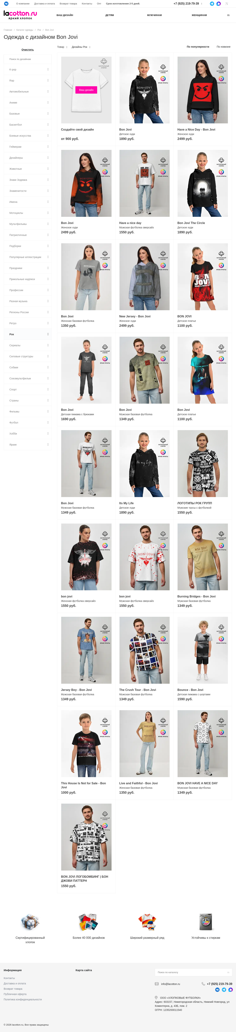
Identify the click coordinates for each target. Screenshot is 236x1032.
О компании (23, 3)
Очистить (28, 49)
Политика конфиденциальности (23, 999)
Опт (99, 3)
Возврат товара (68, 3)
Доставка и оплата (44, 3)
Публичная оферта (15, 994)
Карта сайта (84, 970)
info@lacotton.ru (170, 984)
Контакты (87, 3)
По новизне (223, 46)
